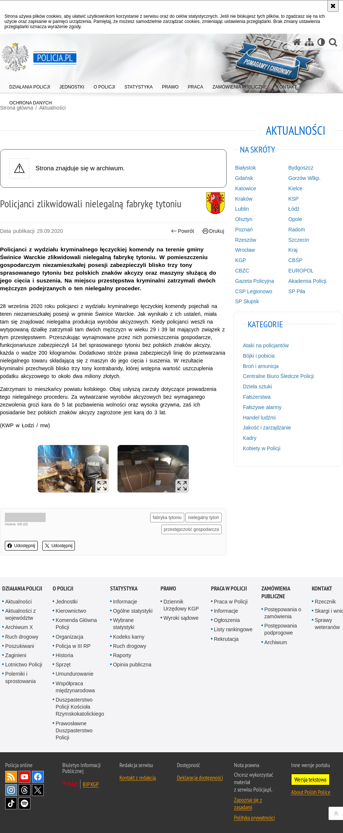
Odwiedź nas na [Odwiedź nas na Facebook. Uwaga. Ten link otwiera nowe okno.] (38, 777)
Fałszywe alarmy (262, 407)
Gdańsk (244, 178)
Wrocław (245, 250)
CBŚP (295, 260)
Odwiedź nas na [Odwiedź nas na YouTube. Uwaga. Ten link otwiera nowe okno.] (24, 777)
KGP (240, 260)
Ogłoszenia (227, 620)
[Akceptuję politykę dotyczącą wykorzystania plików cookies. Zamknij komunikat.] (333, 6)
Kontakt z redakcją (137, 777)
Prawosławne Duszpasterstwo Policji (74, 730)
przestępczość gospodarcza (191, 529)
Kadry (250, 438)
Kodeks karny (129, 637)
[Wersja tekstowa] (321, 42)
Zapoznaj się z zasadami (248, 803)
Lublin (242, 209)
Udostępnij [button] (21, 545)
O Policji (63, 588)
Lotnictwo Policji (23, 665)
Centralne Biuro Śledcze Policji (278, 376)
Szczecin (298, 240)
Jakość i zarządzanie (267, 428)
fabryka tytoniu (167, 517)
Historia (64, 655)
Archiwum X (19, 627)
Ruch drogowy (22, 637)
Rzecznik (325, 602)
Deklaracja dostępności (200, 777)
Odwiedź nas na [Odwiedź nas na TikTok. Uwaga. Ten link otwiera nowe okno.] (11, 803)
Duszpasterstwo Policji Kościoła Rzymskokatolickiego (80, 707)
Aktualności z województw (20, 614)
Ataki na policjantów (266, 345)
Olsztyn (244, 219)
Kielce (295, 188)
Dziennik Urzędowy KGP (181, 605)
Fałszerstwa (257, 397)
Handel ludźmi (259, 418)
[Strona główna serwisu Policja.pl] (297, 42)
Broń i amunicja (261, 366)
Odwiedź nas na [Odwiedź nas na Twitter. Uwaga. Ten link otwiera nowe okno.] (38, 790)
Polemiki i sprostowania (20, 677)
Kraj (292, 250)
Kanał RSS (11, 777)
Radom (296, 229)
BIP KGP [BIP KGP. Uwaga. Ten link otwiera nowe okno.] (91, 784)
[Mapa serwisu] (309, 42)
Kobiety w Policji (261, 448)
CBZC (242, 271)
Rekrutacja (226, 639)
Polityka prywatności (254, 817)
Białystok (245, 168)
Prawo (168, 588)
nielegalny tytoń (203, 517)
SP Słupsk (247, 301)
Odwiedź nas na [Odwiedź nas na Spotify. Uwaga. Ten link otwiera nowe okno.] (24, 803)
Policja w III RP (73, 646)
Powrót (182, 231)
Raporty (122, 655)
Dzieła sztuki (257, 386)
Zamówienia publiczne (275, 592)
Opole (295, 219)
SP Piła (296, 291)
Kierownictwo (71, 611)
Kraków (244, 199)
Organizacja (69, 637)
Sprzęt (63, 665)
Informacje (125, 602)
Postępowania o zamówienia (282, 612)
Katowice (245, 188)
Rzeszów (245, 240)
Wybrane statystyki (124, 623)
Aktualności (18, 602)
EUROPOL (300, 271)
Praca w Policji (229, 588)
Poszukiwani (19, 646)
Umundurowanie (74, 674)
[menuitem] (29, 85)
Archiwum (275, 642)
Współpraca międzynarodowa (75, 686)
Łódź (293, 209)
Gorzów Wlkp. (304, 178)
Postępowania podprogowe (280, 629)
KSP (293, 199)
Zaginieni (15, 655)
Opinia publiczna (132, 665)
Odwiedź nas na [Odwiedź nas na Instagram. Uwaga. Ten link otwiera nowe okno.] (11, 790)
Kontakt (322, 588)
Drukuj (213, 231)
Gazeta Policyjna (254, 281)
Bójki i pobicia (259, 356)
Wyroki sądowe (181, 618)
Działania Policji (22, 588)
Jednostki (66, 602)
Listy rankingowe (233, 629)
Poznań (244, 229)
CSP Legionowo (253, 291)
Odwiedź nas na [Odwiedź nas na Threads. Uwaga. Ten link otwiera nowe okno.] (24, 790)
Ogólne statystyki (133, 611)
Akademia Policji (307, 281)
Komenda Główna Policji (76, 623)
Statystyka (124, 588)
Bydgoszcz (300, 168)
